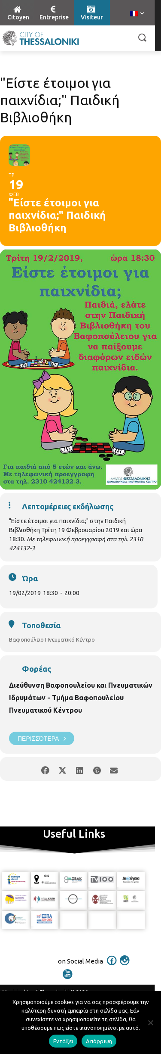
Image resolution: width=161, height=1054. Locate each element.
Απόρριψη (99, 1041)
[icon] (111, 966)
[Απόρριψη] (150, 1022)
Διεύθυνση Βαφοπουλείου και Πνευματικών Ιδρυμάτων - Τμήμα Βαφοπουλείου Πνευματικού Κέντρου (80, 697)
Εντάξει (63, 1041)
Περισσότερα (42, 738)
